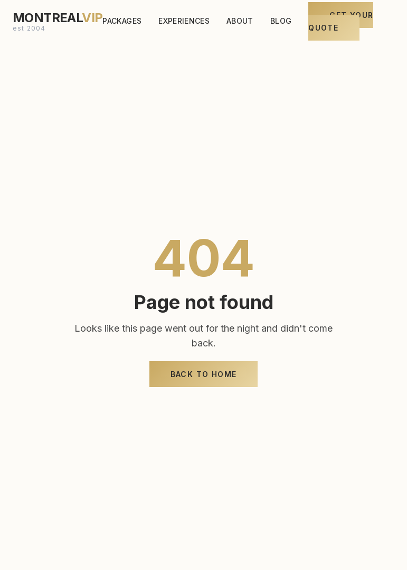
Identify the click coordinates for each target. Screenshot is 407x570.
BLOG (280, 18)
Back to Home (204, 374)
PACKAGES (121, 18)
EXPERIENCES (184, 18)
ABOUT (239, 18)
